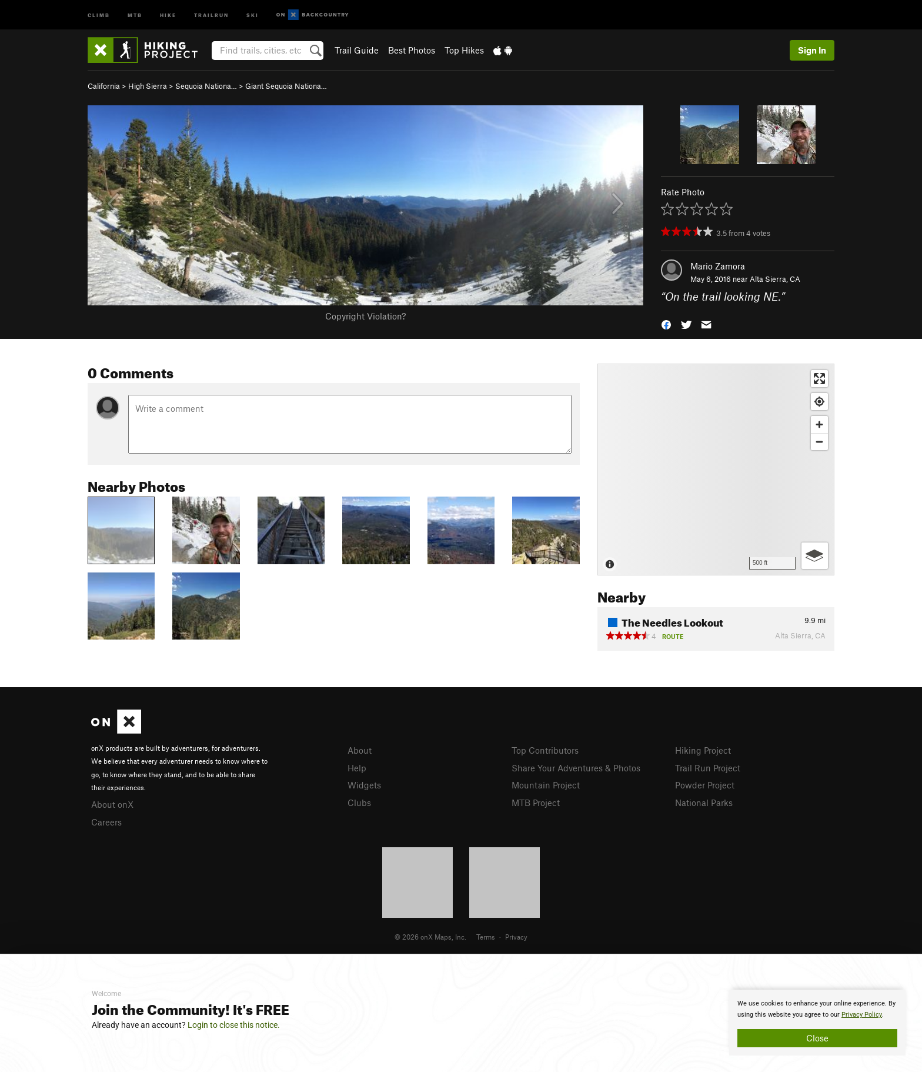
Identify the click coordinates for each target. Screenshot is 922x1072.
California (104, 86)
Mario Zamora (717, 266)
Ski (252, 14)
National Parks (704, 802)
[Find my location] (819, 401)
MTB (135, 14)
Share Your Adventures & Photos (576, 768)
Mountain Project (546, 785)
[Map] (716, 469)
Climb (99, 14)
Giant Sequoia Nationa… (286, 86)
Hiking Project (703, 750)
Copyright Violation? (365, 316)
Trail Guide (357, 50)
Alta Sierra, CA (775, 279)
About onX (112, 804)
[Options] (814, 555)
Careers (106, 822)
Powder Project (704, 785)
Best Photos (411, 50)
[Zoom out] (819, 441)
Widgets (364, 785)
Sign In (812, 50)
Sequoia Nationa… (206, 86)
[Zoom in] (819, 424)
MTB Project (536, 802)
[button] (666, 324)
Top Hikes (464, 50)
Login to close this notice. (234, 1025)
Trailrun (211, 14)
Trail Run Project (707, 768)
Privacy (516, 937)
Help (357, 768)
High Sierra (147, 86)
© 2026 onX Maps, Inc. (430, 937)
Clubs (359, 802)
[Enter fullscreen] (819, 378)
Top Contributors (545, 750)
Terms (485, 937)
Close (817, 1038)
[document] (817, 1022)
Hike (168, 14)
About (360, 750)
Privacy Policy (861, 1014)
